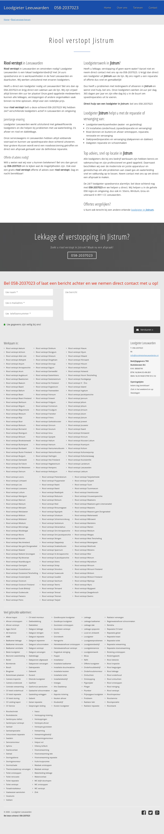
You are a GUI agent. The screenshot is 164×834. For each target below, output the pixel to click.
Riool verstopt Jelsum (77, 406)
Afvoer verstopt (12, 625)
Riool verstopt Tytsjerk (84, 480)
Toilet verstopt (12, 784)
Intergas (57, 683)
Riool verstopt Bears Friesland (18, 398)
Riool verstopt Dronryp (45, 363)
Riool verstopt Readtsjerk (52, 492)
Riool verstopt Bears (14, 394)
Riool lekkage (112, 671)
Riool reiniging (113, 686)
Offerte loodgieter (91, 663)
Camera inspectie (13, 679)
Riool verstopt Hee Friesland (48, 460)
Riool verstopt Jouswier (78, 425)
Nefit (86, 660)
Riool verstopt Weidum (84, 530)
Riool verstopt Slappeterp (53, 542)
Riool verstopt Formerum (46, 406)
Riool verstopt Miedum (16, 523)
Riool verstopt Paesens (16, 596)
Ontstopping (89, 679)
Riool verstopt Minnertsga (17, 527)
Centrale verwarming (15, 686)
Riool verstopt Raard (50, 484)
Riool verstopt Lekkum (78, 471)
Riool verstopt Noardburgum (18, 561)
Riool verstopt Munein (15, 538)
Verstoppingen (41, 719)
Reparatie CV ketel (115, 629)
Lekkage (87, 617)
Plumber (87, 690)
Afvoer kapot (11, 617)
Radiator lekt (89, 702)
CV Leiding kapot (13, 702)
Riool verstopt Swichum (52, 581)
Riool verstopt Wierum (84, 557)
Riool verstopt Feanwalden (47, 390)
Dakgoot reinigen (36, 633)
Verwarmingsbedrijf (43, 734)
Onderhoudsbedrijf (92, 667)
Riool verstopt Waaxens (85, 507)
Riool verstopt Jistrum (20, 19)
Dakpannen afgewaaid (38, 660)
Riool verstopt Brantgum (16, 433)
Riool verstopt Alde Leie (16, 356)
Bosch (8, 667)
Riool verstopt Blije (14, 417)
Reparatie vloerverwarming (118, 648)
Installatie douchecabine (64, 667)
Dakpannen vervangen (38, 663)
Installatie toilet (60, 675)
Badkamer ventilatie (14, 648)
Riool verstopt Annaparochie (18, 367)
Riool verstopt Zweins (84, 596)
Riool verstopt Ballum (15, 390)
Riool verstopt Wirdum (84, 573)
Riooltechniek (12, 711)
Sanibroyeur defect (14, 719)
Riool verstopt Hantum (45, 444)
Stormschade (11, 765)
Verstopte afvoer (42, 723)
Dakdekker (33, 625)
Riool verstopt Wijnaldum (85, 561)
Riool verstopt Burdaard (16, 448)
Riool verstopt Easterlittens (47, 375)
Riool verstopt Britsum (15, 437)
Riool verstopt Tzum (83, 484)
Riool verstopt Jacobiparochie (80, 394)
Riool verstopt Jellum (77, 402)
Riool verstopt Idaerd (77, 387)
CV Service (10, 706)
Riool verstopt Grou (44, 433)
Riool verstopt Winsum (84, 565)
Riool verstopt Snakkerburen (54, 546)
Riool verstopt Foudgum (46, 410)
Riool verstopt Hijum (77, 352)
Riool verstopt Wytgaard (85, 588)
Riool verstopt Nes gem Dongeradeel (21, 546)
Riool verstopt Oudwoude (17, 592)
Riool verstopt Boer (14, 421)
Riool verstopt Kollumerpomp (81, 452)
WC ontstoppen (41, 784)
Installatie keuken (61, 671)
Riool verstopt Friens (45, 417)
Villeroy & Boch (41, 746)
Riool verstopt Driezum (45, 356)
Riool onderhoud (114, 675)
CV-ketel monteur (36, 617)
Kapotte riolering (61, 694)
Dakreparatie (34, 667)
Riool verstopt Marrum (15, 500)
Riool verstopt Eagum (45, 367)
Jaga (55, 690)
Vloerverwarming (42, 750)
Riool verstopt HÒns (77, 383)
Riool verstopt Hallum (45, 440)
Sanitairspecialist (13, 730)
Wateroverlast (40, 776)
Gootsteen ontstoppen (63, 625)
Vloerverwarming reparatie (46, 757)
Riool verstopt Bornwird (16, 429)
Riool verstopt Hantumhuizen (48, 452)
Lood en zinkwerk (91, 633)
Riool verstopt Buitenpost (17, 444)
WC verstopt (40, 788)
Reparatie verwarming (116, 644)
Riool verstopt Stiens (51, 561)
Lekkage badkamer (92, 621)
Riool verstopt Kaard (77, 429)
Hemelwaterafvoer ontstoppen (67, 644)
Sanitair (9, 726)
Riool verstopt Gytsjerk (45, 437)
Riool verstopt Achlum (15, 352)
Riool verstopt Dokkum (46, 348)
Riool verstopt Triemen (51, 596)
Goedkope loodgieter (63, 621)
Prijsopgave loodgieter (93, 694)
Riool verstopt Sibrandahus (53, 527)
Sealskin (9, 738)
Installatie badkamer (62, 663)
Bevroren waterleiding (15, 656)
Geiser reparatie (35, 702)
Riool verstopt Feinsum (46, 394)
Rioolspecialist (113, 702)
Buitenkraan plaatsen (15, 675)
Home (6, 19)
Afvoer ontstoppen (14, 621)
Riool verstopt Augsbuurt (16, 375)
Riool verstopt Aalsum (15, 348)
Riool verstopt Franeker (46, 413)
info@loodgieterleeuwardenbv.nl (144, 355)
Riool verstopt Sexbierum (53, 523)
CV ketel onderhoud (14, 690)
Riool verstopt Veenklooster (86, 492)
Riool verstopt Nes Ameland (18, 542)
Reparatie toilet (113, 640)
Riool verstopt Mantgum (16, 496)
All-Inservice (11, 633)
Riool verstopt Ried (50, 504)
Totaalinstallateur (13, 788)
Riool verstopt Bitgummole (17, 410)
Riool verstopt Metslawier (17, 511)
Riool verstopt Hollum (77, 367)
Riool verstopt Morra (15, 534)
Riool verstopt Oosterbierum (18, 569)
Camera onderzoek (14, 683)
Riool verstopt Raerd (50, 488)
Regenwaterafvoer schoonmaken (121, 621)
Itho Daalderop (60, 686)
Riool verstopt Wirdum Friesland (88, 577)
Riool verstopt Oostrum (16, 581)
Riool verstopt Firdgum (45, 402)
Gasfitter (32, 683)
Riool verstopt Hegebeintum (48, 463)
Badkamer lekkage (14, 640)
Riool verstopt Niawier (15, 550)
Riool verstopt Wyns (83, 584)
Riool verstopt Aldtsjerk (16, 360)
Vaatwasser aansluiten (15, 792)
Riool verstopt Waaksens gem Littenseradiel (93, 504)
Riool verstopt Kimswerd (78, 433)
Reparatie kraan (113, 636)
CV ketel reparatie (13, 694)
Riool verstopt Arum (14, 371)
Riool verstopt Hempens (46, 467)
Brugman (10, 671)
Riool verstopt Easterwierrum (48, 379)
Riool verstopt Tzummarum (86, 488)
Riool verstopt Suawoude (53, 573)
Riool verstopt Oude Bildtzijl (18, 588)
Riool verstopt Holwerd (78, 371)
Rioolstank (111, 706)
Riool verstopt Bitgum (15, 406)
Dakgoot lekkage (36, 629)
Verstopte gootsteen (43, 726)
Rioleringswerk (113, 656)
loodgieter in (142, 209)
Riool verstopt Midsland (16, 519)
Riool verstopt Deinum (15, 471)
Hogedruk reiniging (62, 652)
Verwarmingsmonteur (44, 738)
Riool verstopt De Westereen (18, 467)
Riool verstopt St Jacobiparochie (55, 557)
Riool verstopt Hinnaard (78, 360)
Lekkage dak (89, 625)
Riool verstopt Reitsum (51, 500)
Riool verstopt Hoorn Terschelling (82, 375)
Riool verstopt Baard (15, 387)
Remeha (110, 625)
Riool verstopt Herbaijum (46, 471)
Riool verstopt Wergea (84, 534)
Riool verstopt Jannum (77, 398)
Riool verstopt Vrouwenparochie (88, 496)
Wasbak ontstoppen (43, 765)
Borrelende (10, 663)
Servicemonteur (12, 742)
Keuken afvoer (60, 698)
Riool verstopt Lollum (15, 492)
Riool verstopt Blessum (16, 413)
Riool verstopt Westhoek (85, 546)
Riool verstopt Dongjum (46, 352)
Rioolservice (112, 698)
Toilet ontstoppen (13, 773)
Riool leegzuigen (114, 667)
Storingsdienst (12, 757)
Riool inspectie (113, 663)
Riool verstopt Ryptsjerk (52, 511)
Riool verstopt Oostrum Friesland (20, 584)
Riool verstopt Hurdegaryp (79, 379)
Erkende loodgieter (37, 679)
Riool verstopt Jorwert (77, 421)
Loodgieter (88, 636)
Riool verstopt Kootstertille (79, 460)
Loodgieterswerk (91, 652)
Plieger (87, 686)
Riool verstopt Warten (84, 527)
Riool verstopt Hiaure (77, 348)
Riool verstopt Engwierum (47, 387)
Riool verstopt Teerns (51, 584)
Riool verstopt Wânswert (85, 519)
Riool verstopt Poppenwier (53, 480)
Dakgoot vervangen (37, 652)
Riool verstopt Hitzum (77, 363)
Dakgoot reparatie (36, 636)
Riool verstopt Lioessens (16, 488)
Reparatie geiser (114, 633)
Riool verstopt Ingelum (78, 390)
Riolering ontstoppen (116, 652)
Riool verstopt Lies (14, 484)
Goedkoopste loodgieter (64, 617)
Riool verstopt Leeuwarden (79, 467)
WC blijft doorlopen (43, 780)
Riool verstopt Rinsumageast (54, 507)
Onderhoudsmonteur (93, 671)
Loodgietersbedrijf (92, 644)
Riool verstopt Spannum (52, 550)
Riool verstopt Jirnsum (77, 410)
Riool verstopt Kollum (77, 448)
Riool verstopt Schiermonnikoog (55, 519)
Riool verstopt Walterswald (86, 515)
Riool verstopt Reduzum (52, 496)
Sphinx (9, 746)
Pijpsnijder (88, 683)
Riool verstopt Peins (14, 600)
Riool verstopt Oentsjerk (16, 565)
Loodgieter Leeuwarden (26, 7)
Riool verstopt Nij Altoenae (17, 557)
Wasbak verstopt (42, 769)
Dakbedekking (35, 621)
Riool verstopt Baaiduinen (17, 379)
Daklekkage (34, 656)
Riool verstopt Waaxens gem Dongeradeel (92, 511)
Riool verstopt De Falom (16, 463)
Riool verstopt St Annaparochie (55, 554)
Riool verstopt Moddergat (17, 530)
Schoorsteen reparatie (15, 734)
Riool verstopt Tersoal (51, 592)
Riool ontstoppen (114, 683)
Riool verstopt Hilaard (77, 356)
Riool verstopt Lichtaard (16, 480)
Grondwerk (58, 636)
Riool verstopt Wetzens (84, 550)
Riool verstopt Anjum (15, 363)
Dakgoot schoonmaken (39, 644)
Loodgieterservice (91, 648)
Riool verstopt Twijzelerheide (87, 477)
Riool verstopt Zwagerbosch (86, 592)
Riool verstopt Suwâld (51, 577)
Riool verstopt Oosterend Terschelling (22, 573)
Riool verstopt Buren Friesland (19, 452)
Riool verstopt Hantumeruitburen (50, 448)
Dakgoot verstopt (36, 648)
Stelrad (9, 753)
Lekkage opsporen (92, 629)
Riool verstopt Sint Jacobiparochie (56, 534)
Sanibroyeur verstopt (15, 723)
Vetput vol (39, 742)
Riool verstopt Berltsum (16, 402)
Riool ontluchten (114, 679)
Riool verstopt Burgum (15, 456)
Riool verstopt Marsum (16, 504)
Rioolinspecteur (113, 694)
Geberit (32, 698)
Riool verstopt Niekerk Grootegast (20, 554)
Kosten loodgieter (61, 706)
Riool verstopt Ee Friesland (47, 383)
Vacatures (10, 796)
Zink (36, 792)
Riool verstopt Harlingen (46, 456)
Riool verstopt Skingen (51, 538)
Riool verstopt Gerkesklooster (48, 421)
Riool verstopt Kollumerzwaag (81, 456)
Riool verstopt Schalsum (52, 515)
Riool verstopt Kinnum (78, 437)
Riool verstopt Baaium (15, 383)
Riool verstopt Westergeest (86, 542)
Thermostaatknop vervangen (18, 769)
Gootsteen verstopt (62, 629)
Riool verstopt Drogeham (46, 360)
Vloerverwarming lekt (44, 753)
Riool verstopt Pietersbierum (54, 477)
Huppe (57, 656)
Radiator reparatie (91, 706)
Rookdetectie (11, 715)
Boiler (8, 660)
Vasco (37, 711)
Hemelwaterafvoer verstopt (65, 648)
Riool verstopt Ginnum (45, 425)
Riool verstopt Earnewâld (46, 371)
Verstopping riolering (44, 715)
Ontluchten (89, 675)
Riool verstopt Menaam (16, 507)
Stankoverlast (12, 750)
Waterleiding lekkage (43, 773)
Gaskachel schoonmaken (39, 690)
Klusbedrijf (58, 702)
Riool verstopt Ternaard (52, 588)
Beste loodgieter (13, 652)
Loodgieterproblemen (93, 640)
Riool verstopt (113, 690)
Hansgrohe (58, 640)
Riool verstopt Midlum (15, 515)
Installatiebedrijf (61, 679)
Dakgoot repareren (37, 640)
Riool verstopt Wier (83, 554)
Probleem (88, 698)
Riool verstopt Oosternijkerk (18, 577)
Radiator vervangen (115, 617)
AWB (8, 636)
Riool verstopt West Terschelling (88, 538)
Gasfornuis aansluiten (38, 686)
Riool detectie (113, 660)
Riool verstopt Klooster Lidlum (81, 440)
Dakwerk (32, 671)
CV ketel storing (12, 698)
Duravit (32, 675)
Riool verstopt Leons (15, 477)
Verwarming (40, 730)
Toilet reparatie (12, 780)
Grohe (56, 633)
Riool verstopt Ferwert (45, 398)
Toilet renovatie (12, 776)
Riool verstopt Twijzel (51, 600)
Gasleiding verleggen (37, 694)
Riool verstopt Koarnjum (78, 444)
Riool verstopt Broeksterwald (18, 440)
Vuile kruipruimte (42, 761)
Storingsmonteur (13, 761)
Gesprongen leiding (37, 706)
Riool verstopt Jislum (77, 413)
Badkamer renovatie (14, 644)
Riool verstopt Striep (50, 565)
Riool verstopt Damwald (16, 460)
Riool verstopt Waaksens (85, 500)
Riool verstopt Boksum (16, 425)
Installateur (58, 660)
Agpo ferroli (11, 629)
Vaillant (9, 800)
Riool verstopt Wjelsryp (85, 581)
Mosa (86, 656)
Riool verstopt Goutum (45, 429)
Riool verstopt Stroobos (52, 569)
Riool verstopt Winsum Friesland (88, 569)
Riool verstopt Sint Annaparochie (56, 530)
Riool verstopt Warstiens (85, 523)
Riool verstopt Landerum (79, 463)
